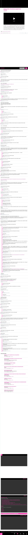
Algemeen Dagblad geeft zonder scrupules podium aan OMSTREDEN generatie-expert (11, 500)
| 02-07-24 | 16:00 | (10, 376)
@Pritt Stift (5, 364)
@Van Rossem (5, 384)
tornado (3, 31)
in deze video (8, 25)
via (6, 379)
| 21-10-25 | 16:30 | (10, 364)
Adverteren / (12, 532)
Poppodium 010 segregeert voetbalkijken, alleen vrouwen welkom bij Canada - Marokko (11, 503)
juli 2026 (2, 508)
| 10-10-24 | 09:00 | (10, 368)
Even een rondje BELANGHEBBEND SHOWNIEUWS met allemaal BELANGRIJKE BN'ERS (11, 499)
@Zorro (5, 356)
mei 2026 (3, 509)
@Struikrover (5, 391)
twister (6, 31)
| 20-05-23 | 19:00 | (10, 384)
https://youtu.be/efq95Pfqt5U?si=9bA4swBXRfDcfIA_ (7, 90)
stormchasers (8, 31)
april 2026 (3, 510)
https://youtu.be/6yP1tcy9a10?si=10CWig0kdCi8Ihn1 (7, 280)
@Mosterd (5, 368)
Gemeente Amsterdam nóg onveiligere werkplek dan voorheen (8, 502)
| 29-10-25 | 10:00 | (9, 356)
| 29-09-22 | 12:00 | (10, 391)
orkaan (5, 31)
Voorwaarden (15, 532)
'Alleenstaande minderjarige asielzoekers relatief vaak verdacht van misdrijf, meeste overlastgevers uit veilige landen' (14, 504)
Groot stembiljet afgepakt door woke (5, 501)
